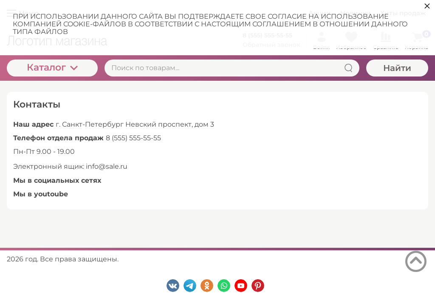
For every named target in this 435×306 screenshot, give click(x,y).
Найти (397, 68)
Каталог (52, 67)
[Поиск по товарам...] (232, 68)
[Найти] (348, 68)
